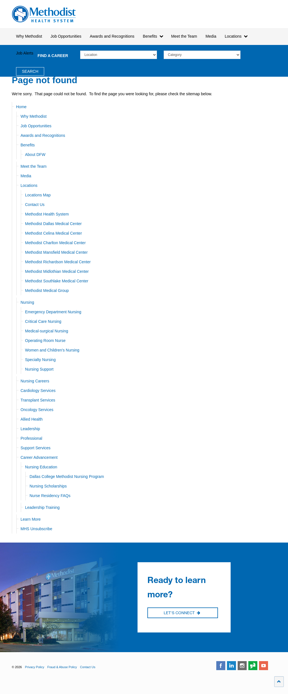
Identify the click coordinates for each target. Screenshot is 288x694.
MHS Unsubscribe (36, 529)
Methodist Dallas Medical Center (53, 223)
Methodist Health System (44, 14)
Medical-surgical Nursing (46, 331)
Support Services (36, 448)
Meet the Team (33, 166)
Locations (29, 185)
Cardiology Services (38, 390)
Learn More (31, 519)
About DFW (35, 154)
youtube (263, 665)
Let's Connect (182, 613)
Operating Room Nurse (45, 340)
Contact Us (34, 204)
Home (21, 107)
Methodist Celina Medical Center (53, 233)
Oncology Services (37, 409)
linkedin (231, 665)
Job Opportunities (36, 126)
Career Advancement (39, 457)
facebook (220, 665)
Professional (31, 438)
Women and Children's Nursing (52, 350)
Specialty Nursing (40, 359)
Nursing (27, 302)
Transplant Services (38, 400)
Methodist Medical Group (47, 290)
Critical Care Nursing (43, 321)
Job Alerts (24, 53)
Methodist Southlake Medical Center (56, 281)
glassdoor (252, 665)
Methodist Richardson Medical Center (58, 262)
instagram (242, 665)
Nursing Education (41, 467)
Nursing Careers (35, 381)
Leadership (30, 429)
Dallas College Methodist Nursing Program (67, 476)
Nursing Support (39, 369)
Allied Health (32, 419)
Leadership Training (42, 507)
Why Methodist (34, 116)
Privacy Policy (34, 667)
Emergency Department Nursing (53, 312)
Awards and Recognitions (43, 135)
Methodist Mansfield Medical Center (56, 252)
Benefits (28, 145)
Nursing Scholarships (48, 486)
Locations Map (38, 195)
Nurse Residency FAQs (50, 495)
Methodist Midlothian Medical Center (57, 271)
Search (30, 71)
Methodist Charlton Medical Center (55, 243)
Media (211, 36)
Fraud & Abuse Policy (62, 667)
